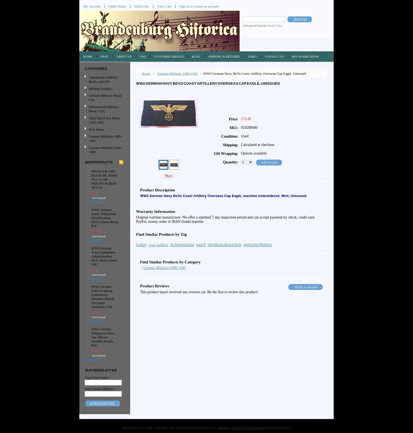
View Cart (164, 6)
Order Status (117, 6)
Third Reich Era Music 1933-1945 (105, 120)
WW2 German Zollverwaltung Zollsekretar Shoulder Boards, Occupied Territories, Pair (103, 297)
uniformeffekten (257, 244)
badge (141, 244)
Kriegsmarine (182, 244)
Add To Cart (94, 201)
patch (201, 244)
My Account (92, 6)
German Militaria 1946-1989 (105, 150)
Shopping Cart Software (248, 428)
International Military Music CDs (104, 109)
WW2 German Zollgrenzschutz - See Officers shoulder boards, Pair (103, 337)
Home (146, 73)
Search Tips (275, 25)
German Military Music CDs (104, 98)
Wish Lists (141, 6)
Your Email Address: (99, 389)
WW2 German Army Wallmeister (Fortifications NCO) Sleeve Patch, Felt (105, 218)
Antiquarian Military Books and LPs (103, 79)
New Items (96, 129)
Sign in (184, 6)
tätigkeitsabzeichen (224, 244)
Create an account (206, 6)
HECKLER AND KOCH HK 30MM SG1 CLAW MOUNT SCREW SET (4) (104, 179)
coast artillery (158, 245)
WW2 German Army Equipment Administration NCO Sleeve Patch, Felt (104, 256)
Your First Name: (97, 377)
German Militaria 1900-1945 (104, 138)
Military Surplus (100, 89)
